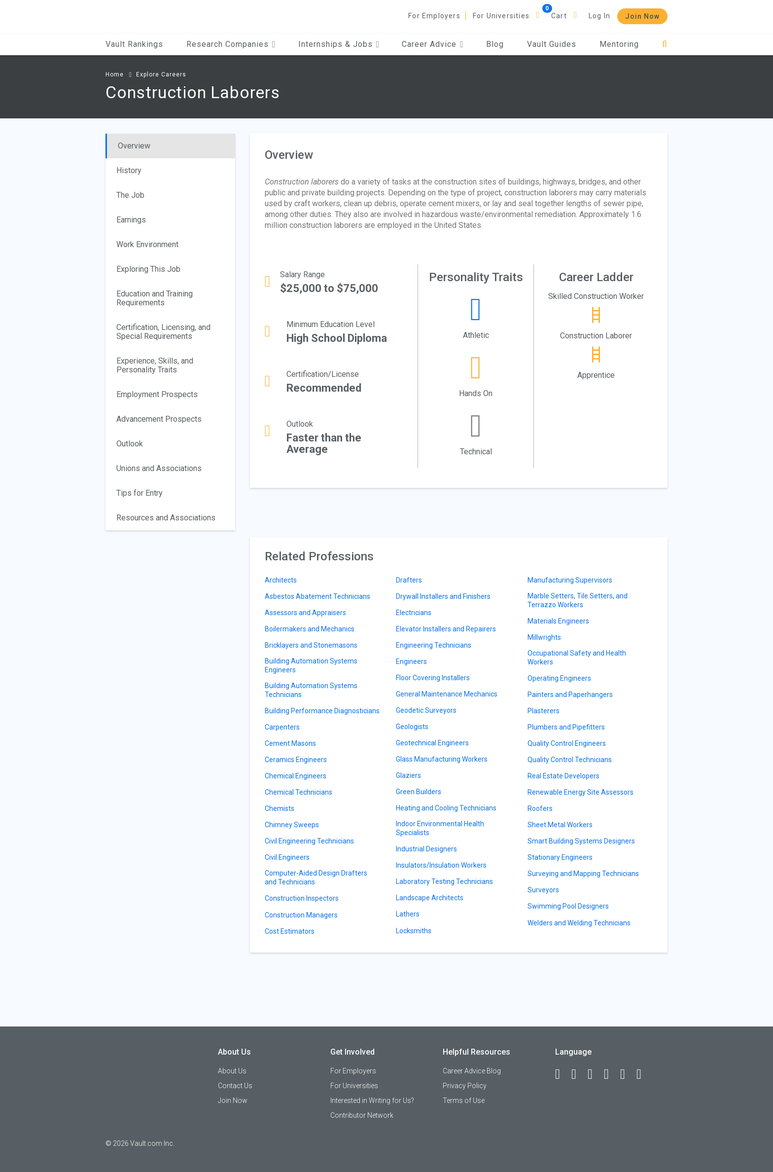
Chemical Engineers (295, 776)
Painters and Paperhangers (570, 694)
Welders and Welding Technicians (579, 923)
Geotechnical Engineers (432, 743)
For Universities (501, 16)
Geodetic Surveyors (426, 710)
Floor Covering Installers (433, 678)
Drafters (409, 580)
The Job (130, 195)
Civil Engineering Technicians (309, 841)
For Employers (434, 16)
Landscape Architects (429, 898)
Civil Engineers (287, 857)
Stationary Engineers (560, 857)
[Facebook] (562, 1074)
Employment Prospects (157, 394)
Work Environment (147, 244)
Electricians (413, 613)
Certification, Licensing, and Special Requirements (163, 332)
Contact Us (235, 1086)
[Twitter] (594, 1074)
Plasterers (543, 711)
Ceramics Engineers (296, 760)
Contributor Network (361, 1115)
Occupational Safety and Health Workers (576, 657)
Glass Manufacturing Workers (442, 759)
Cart (559, 16)
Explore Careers (161, 74)
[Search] (665, 44)
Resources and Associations (165, 517)
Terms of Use (464, 1100)
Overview (134, 145)
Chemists (279, 808)
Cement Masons (290, 743)
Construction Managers (301, 915)
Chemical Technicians (298, 792)
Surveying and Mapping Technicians (583, 874)
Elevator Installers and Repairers (446, 629)
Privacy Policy (465, 1086)
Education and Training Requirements (154, 298)
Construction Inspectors (302, 898)
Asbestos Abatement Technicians (317, 596)
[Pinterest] (627, 1074)
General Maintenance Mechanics (446, 694)
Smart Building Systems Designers (581, 841)
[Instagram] (611, 1074)
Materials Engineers (558, 621)
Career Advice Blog (472, 1071)
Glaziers (408, 775)
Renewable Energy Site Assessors (580, 792)
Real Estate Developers (563, 776)
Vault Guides (551, 44)
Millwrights (544, 637)
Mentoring (619, 44)
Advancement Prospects (159, 419)
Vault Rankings (134, 44)
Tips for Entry (139, 493)
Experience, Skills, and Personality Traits (154, 365)
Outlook (129, 443)
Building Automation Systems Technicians (311, 690)
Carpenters (282, 727)
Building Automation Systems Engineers (311, 665)
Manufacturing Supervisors (569, 580)
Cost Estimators (290, 931)
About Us (232, 1071)
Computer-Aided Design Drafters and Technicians (316, 877)
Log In (599, 16)
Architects (281, 580)
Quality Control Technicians (569, 760)
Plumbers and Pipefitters (566, 727)
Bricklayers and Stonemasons (311, 645)
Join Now (642, 16)
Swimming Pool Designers (568, 906)
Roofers (540, 808)
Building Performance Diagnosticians (322, 711)
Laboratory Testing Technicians (444, 881)
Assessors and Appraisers (305, 613)
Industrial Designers (426, 849)
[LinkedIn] (578, 1074)
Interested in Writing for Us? (372, 1100)
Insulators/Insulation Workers (441, 865)
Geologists (412, 727)
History (128, 170)
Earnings (131, 219)
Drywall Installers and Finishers (443, 596)
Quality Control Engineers (566, 743)
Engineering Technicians (433, 645)
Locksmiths (413, 931)
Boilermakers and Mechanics (309, 629)
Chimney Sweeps (292, 825)
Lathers (408, 914)
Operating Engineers (559, 678)
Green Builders (418, 792)
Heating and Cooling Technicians (446, 808)
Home (114, 74)
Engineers (411, 661)
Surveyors (543, 890)
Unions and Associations (159, 468)
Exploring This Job (148, 269)
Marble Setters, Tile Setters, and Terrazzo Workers (577, 600)
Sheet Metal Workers (560, 825)
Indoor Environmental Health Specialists (440, 828)
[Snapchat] (643, 1074)
